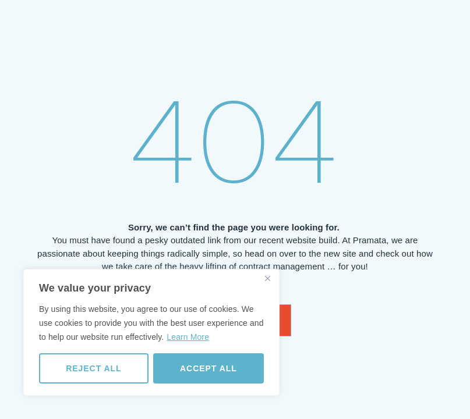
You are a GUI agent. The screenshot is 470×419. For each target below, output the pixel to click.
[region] (151, 332)
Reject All (93, 368)
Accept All (208, 368)
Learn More (188, 337)
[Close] (267, 279)
